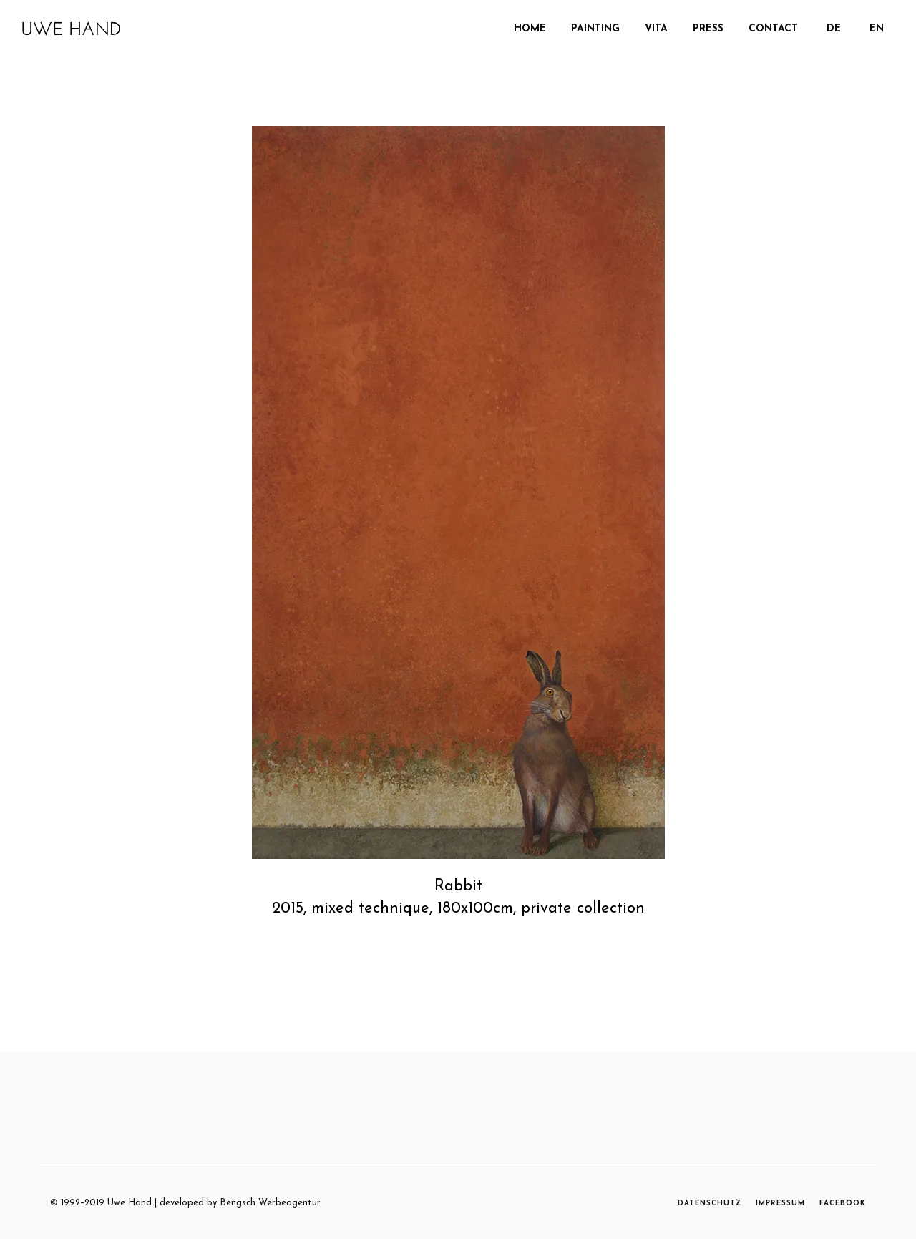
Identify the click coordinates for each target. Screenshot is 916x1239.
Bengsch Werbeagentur (270, 1203)
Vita (656, 29)
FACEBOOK (842, 1204)
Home (530, 29)
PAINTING (595, 29)
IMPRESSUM (780, 1204)
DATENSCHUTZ (709, 1204)
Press (708, 29)
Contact (773, 29)
